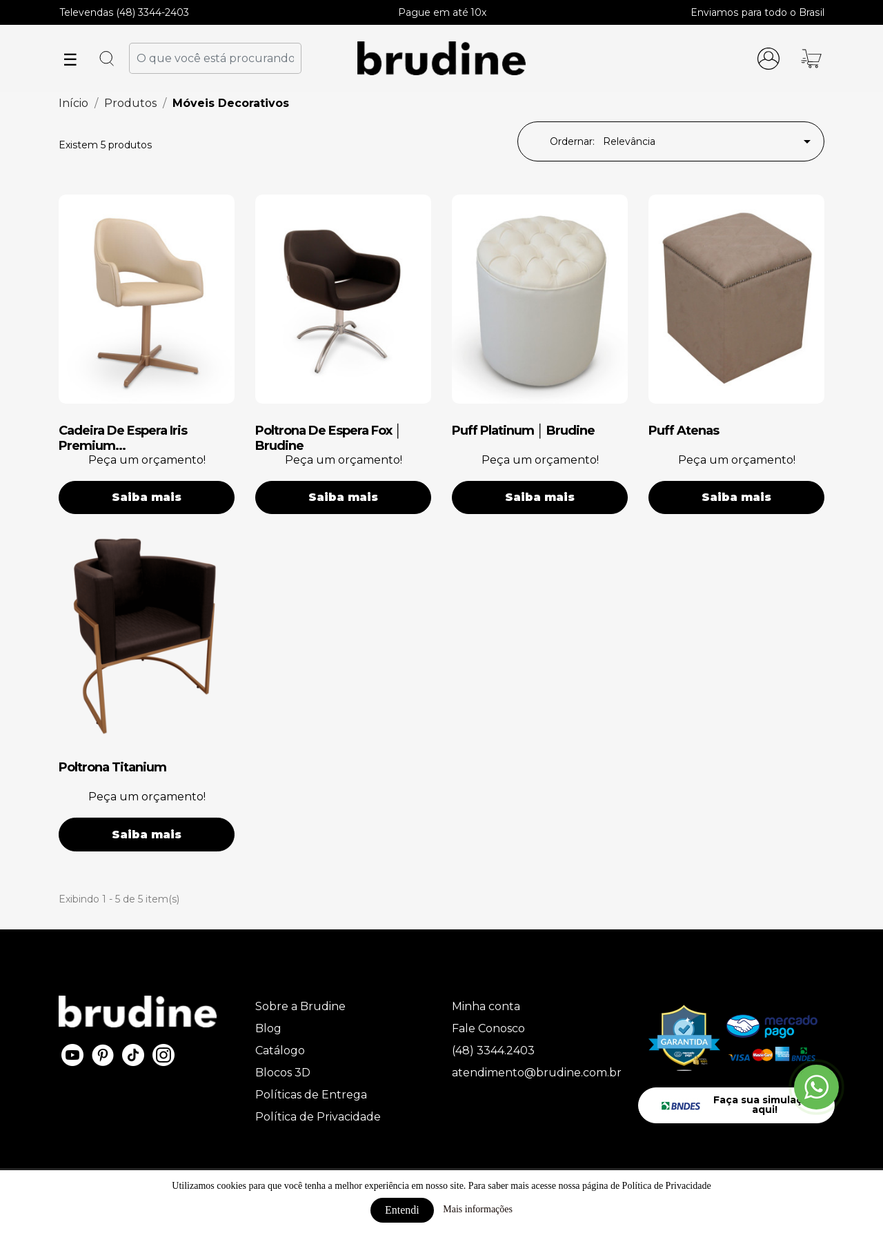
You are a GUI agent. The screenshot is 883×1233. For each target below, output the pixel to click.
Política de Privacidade (318, 1116)
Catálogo (280, 1050)
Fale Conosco (488, 1028)
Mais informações (478, 1209)
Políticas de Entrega (311, 1094)
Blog (268, 1028)
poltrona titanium (112, 767)
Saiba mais (146, 497)
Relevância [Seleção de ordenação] (709, 141)
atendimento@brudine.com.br (537, 1072)
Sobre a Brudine (300, 1006)
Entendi (402, 1210)
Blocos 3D (282, 1072)
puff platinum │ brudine (523, 430)
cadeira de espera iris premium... (123, 438)
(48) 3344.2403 (493, 1050)
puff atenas (683, 430)
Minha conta (486, 1006)
